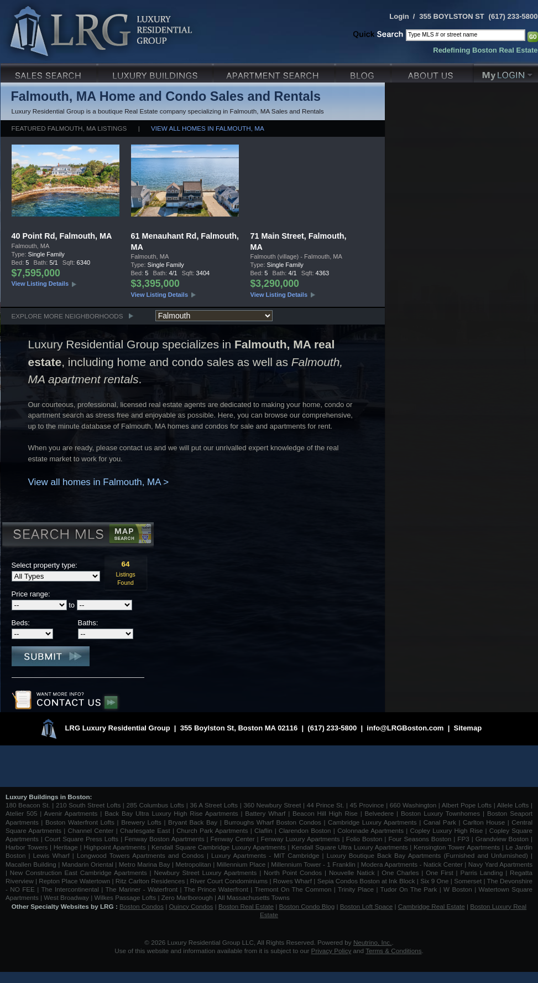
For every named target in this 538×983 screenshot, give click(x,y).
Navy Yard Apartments (500, 864)
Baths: (88, 623)
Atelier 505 (23, 813)
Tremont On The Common (292, 889)
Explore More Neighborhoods (67, 316)
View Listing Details (40, 283)
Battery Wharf (265, 813)
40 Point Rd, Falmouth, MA (62, 235)
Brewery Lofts (141, 822)
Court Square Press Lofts (81, 838)
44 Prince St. (325, 805)
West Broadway (66, 897)
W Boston (458, 889)
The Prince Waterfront (216, 889)
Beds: (21, 623)
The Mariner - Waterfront (141, 889)
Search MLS (77, 535)
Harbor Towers (27, 847)
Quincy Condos (191, 906)
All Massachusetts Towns (254, 897)
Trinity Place (357, 889)
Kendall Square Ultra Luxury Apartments (349, 847)
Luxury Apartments (275, 72)
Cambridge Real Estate (431, 906)
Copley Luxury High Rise (446, 830)
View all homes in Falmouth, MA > (98, 482)
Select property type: (44, 565)
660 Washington (413, 805)
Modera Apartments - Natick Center (412, 864)
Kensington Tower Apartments (457, 847)
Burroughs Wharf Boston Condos (272, 822)
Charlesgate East (145, 830)
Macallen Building (31, 864)
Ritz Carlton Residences (150, 880)
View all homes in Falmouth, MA (207, 128)
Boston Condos (141, 906)
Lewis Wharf (51, 855)
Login (399, 16)
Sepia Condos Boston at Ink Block (366, 880)
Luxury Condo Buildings (156, 72)
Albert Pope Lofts (467, 805)
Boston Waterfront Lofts (79, 822)
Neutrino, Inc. (372, 942)
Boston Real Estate (246, 906)
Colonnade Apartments (370, 830)
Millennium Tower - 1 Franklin (313, 864)
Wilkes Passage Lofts (125, 897)
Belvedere (379, 813)
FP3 (464, 838)
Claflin (264, 830)
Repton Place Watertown (74, 880)
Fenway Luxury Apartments (300, 838)
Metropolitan (194, 864)
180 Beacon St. (28, 805)
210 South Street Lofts (88, 805)
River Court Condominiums (229, 880)
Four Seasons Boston (420, 838)
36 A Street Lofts (214, 805)
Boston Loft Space (366, 906)
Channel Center (91, 830)
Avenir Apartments (71, 813)
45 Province (367, 805)
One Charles (400, 872)
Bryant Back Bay (192, 822)
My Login (506, 72)
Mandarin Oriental (87, 864)
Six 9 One (434, 880)
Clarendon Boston (305, 830)
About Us (433, 72)
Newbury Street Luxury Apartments (205, 872)
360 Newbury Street (272, 805)
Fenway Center (233, 838)
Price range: (31, 594)
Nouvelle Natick (352, 872)
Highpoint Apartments (115, 847)
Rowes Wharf (292, 880)
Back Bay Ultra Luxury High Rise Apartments (171, 813)
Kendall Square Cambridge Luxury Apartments (220, 847)
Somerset (468, 880)
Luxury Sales (49, 72)
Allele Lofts (513, 805)
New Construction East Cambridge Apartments (78, 872)
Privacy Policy (331, 950)
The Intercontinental (69, 889)
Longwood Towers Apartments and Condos (140, 855)
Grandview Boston (502, 838)
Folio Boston (364, 838)
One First (439, 872)
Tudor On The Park (408, 889)
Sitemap (468, 728)
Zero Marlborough (187, 897)
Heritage (66, 847)
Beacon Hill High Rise (325, 813)
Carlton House (484, 822)
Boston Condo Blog (307, 906)
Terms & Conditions (393, 950)
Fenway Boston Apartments (164, 838)
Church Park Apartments (212, 830)
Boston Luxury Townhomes (440, 813)
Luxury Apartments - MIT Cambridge (265, 855)
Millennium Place (241, 864)
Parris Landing (481, 872)
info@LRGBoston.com (405, 728)
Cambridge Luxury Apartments (372, 822)
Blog (364, 72)
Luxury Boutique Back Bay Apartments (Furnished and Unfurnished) (427, 855)
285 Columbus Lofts (155, 805)
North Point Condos (293, 872)
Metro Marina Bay (144, 864)
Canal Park (440, 822)
